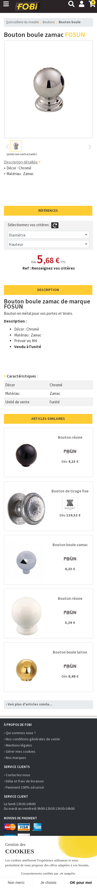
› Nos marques (15, 757)
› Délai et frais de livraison (24, 781)
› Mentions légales (18, 745)
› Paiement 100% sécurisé (24, 787)
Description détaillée (22, 162)
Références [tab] (48, 210)
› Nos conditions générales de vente (32, 739)
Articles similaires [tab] (48, 418)
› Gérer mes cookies (19, 751)
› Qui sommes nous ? (20, 732)
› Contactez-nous (17, 775)
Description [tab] (48, 289)
